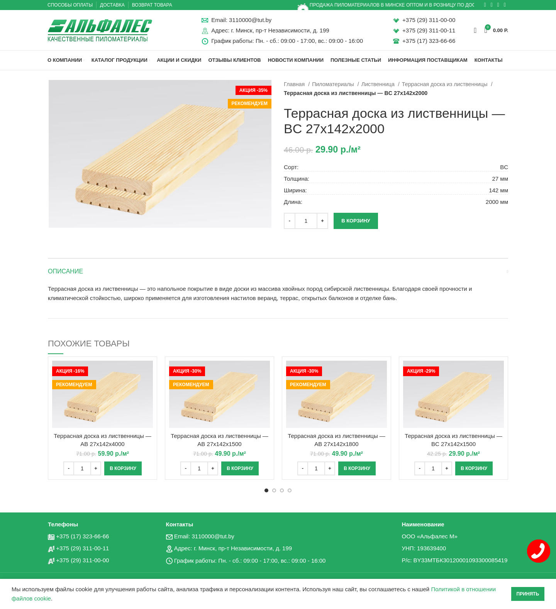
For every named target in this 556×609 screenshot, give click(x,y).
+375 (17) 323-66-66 (428, 40)
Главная (295, 84)
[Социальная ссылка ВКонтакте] (491, 5)
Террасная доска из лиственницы (445, 84)
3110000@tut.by (250, 20)
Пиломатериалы (334, 84)
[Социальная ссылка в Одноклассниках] (485, 5)
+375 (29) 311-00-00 (428, 20)
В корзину (355, 221)
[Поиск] (475, 30)
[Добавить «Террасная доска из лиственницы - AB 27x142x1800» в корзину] (357, 468)
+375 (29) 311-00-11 (428, 30)
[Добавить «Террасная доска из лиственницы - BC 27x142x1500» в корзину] (474, 468)
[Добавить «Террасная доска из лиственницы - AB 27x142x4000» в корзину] (123, 468)
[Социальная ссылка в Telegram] (498, 5)
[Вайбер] (505, 5)
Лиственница (378, 84)
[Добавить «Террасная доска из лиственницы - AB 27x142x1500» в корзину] (240, 468)
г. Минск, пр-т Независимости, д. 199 (280, 30)
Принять (528, 594)
